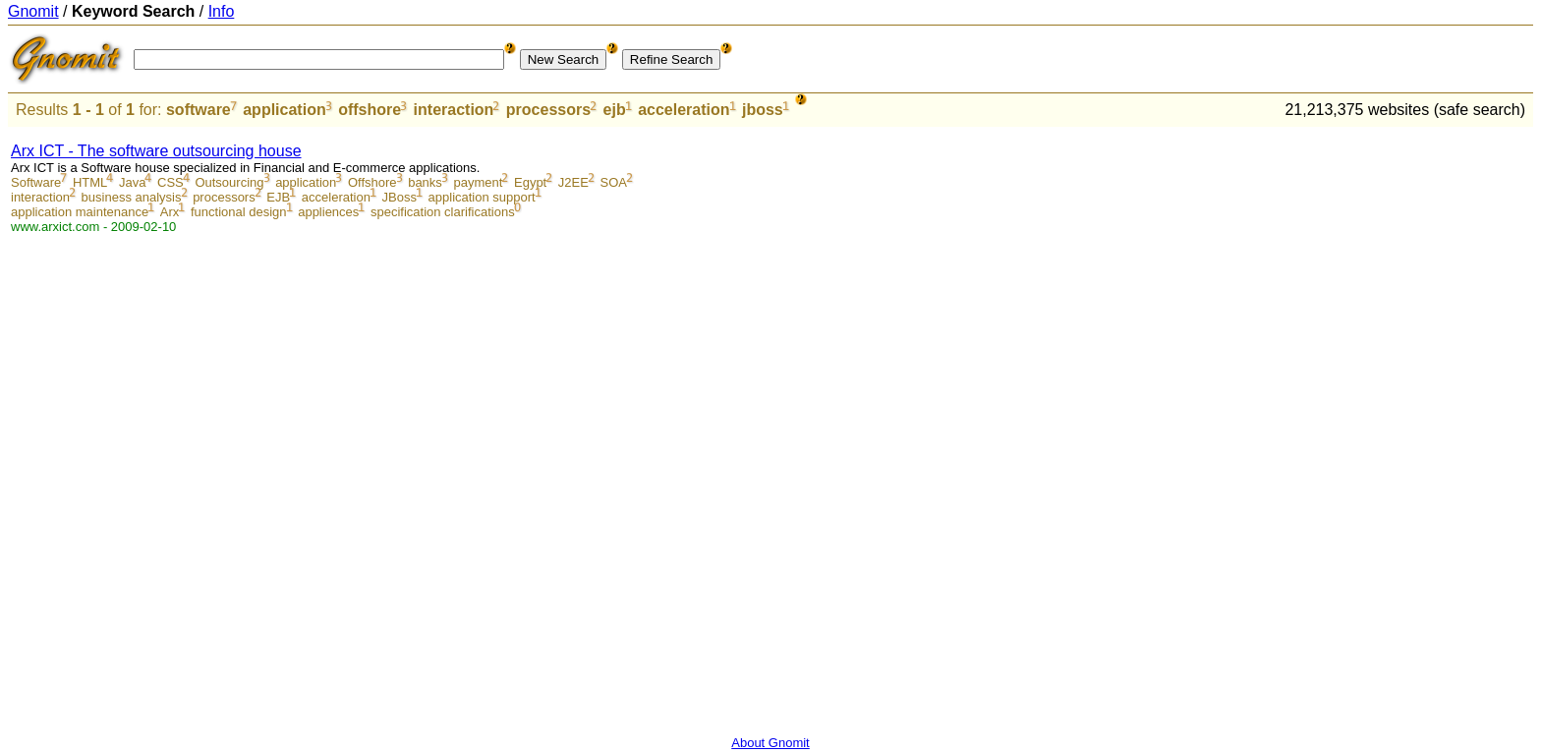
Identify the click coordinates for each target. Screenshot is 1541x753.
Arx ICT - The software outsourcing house (156, 151)
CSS (170, 182)
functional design (239, 211)
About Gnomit (770, 742)
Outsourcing (229, 182)
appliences (328, 211)
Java (132, 182)
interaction (454, 109)
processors (548, 109)
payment (477, 182)
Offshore (372, 182)
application (284, 109)
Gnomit (33, 11)
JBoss (399, 197)
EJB (278, 197)
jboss (762, 109)
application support (482, 197)
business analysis (132, 197)
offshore (369, 109)
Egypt (530, 182)
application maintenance (79, 211)
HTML (90, 182)
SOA (613, 182)
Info (221, 11)
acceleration (683, 109)
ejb (614, 109)
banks (425, 182)
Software (36, 182)
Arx (170, 211)
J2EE (573, 182)
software (198, 109)
